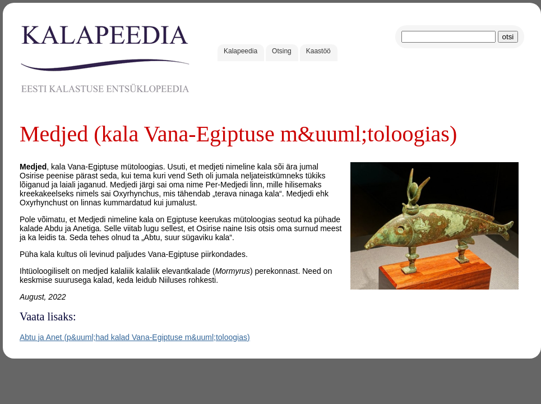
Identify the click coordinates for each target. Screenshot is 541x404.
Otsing (282, 51)
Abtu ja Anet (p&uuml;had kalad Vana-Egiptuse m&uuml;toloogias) (135, 337)
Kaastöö (318, 51)
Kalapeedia (240, 51)
